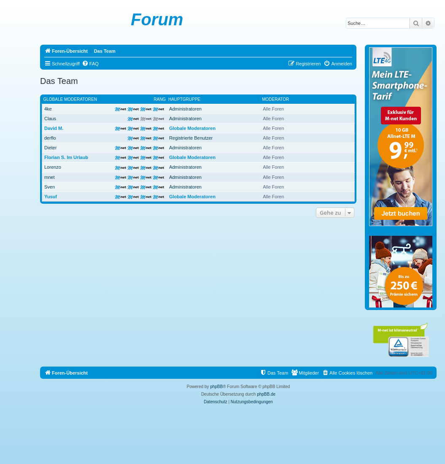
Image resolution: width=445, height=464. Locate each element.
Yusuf (50, 196)
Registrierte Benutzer (191, 137)
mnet (49, 177)
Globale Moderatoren (70, 99)
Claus (50, 118)
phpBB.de (266, 394)
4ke (48, 108)
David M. (53, 128)
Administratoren (185, 108)
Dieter (50, 147)
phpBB (216, 386)
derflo (50, 137)
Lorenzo (52, 167)
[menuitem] (90, 64)
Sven (49, 186)
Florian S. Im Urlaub (66, 157)
